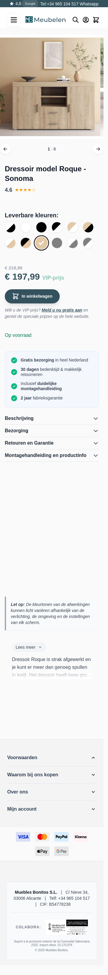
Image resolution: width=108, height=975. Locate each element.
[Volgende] (98, 149)
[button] (51, 757)
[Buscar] (75, 20)
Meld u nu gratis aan (62, 310)
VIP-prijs (53, 278)
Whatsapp (89, 4)
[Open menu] (13, 19)
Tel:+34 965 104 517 (59, 4)
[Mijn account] (86, 20)
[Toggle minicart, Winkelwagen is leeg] (96, 20)
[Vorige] (5, 149)
